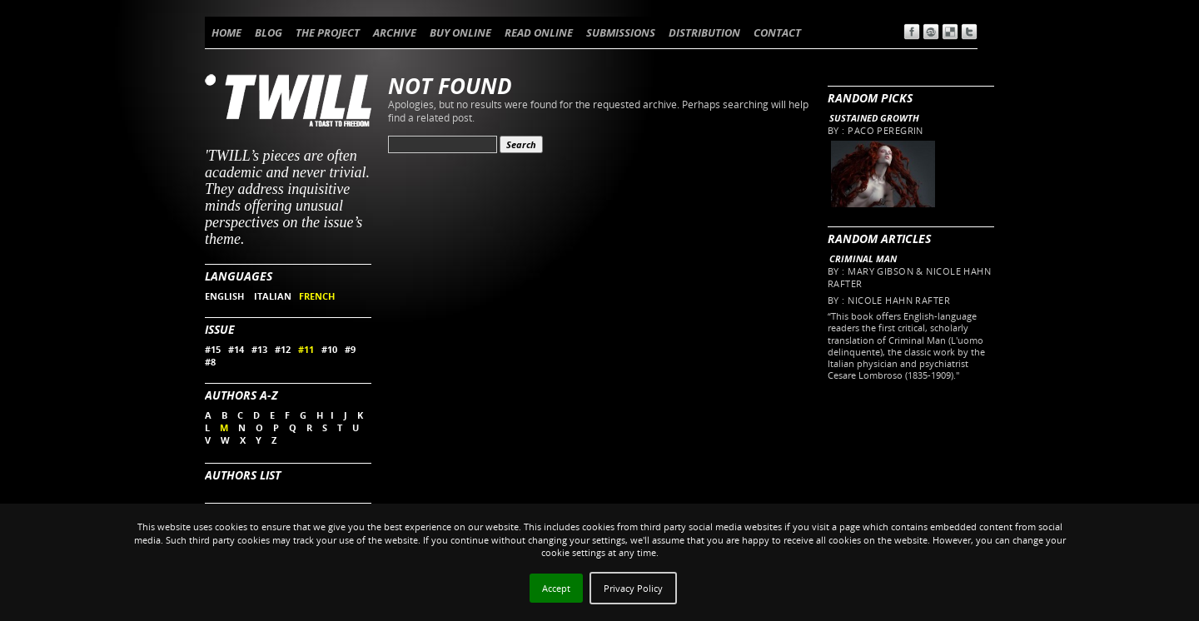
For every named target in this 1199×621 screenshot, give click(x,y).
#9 (350, 349)
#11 (306, 349)
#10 (329, 349)
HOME (226, 32)
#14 (236, 349)
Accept (556, 588)
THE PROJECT (328, 32)
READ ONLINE (539, 32)
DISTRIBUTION (704, 32)
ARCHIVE (394, 32)
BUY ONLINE (460, 32)
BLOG (268, 32)
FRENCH (317, 296)
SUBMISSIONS (620, 32)
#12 (283, 349)
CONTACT (777, 32)
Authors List (243, 475)
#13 (259, 349)
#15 (213, 349)
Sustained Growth (874, 118)
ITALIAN (272, 296)
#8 (210, 361)
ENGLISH (225, 296)
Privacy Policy (633, 588)
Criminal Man (863, 258)
